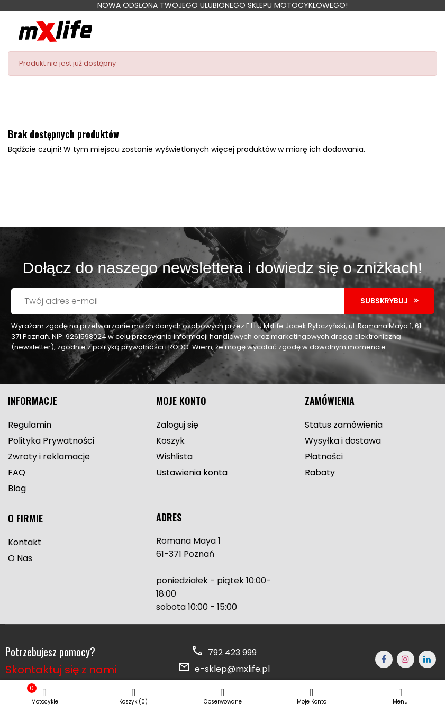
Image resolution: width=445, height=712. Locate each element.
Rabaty (320, 472)
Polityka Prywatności (51, 441)
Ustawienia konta (192, 472)
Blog (17, 488)
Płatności (324, 456)
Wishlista (174, 456)
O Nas (20, 558)
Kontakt (24, 542)
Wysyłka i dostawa (343, 441)
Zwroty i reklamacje (49, 456)
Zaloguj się (177, 425)
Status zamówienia (344, 425)
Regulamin (29, 425)
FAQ (16, 472)
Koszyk (170, 441)
